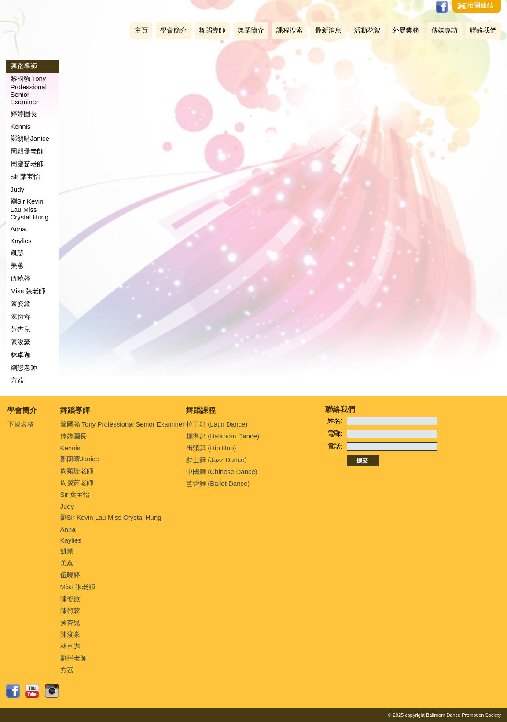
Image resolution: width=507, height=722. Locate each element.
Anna (18, 229)
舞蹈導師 (212, 30)
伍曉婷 (20, 278)
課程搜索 (289, 30)
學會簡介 (173, 30)
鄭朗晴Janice (30, 138)
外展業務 (406, 30)
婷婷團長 (24, 113)
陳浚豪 (20, 342)
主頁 (141, 30)
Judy (18, 189)
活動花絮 (367, 30)
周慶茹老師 (27, 164)
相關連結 (480, 5)
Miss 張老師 (28, 291)
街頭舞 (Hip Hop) (211, 448)
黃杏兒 (20, 329)
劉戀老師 (24, 367)
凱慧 (17, 252)
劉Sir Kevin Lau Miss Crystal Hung (30, 209)
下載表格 (20, 424)
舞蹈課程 (201, 410)
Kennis (21, 126)
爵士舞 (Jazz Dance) (216, 459)
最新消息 (328, 30)
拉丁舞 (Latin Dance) (216, 424)
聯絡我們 (483, 30)
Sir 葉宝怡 (25, 176)
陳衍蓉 (20, 316)
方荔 (17, 380)
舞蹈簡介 (251, 30)
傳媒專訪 (444, 30)
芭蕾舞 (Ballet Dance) (218, 483)
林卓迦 (20, 354)
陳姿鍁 (20, 303)
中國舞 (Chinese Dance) (221, 471)
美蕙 (17, 265)
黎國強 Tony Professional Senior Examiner (29, 90)
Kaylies (21, 240)
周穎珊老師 (27, 151)
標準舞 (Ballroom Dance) (222, 436)
